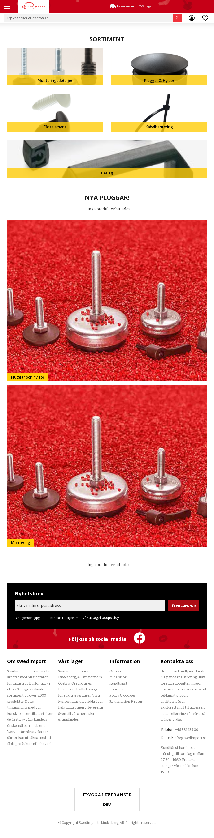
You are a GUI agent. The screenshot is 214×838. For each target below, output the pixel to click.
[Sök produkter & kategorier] (88, 18)
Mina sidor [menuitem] (192, 18)
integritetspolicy (103, 618)
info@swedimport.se (190, 738)
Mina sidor (118, 677)
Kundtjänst (118, 683)
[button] (7, 6)
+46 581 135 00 (186, 730)
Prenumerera (183, 606)
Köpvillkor (117, 689)
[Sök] (177, 18)
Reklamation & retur (126, 702)
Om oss (115, 671)
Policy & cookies (122, 695)
